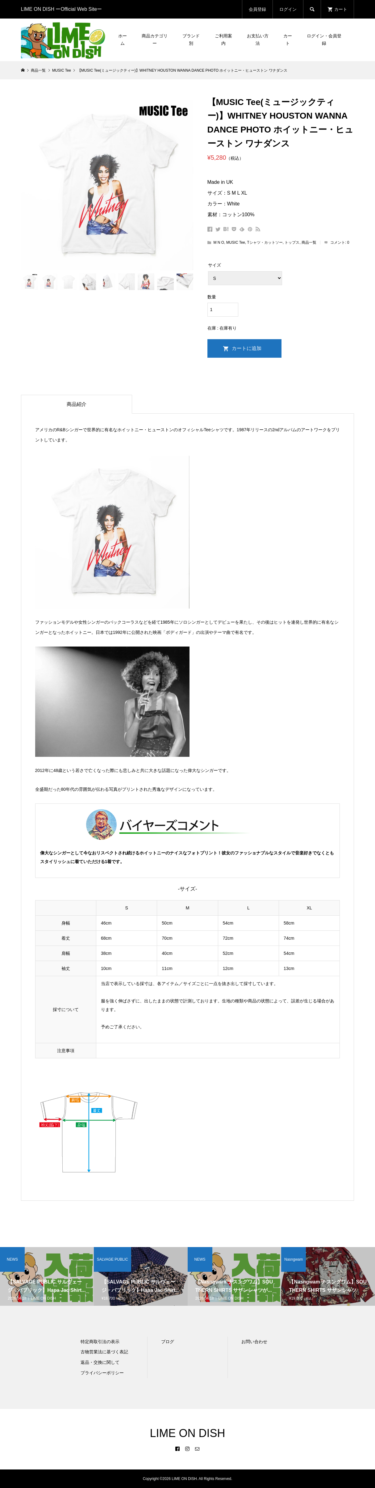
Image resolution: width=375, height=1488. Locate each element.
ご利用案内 (223, 39)
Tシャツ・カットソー (264, 242)
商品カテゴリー (155, 39)
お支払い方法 (258, 39)
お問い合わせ (254, 1341)
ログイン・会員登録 (324, 39)
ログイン (288, 9)
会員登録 (257, 9)
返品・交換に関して (100, 1362)
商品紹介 (76, 404)
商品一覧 (309, 242)
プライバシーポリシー (102, 1372)
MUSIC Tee (235, 242)
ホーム (122, 39)
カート (287, 39)
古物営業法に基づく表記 (104, 1351)
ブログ (167, 1341)
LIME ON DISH (187, 1433)
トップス (292, 242)
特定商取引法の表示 (100, 1341)
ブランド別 (191, 39)
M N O (219, 242)
